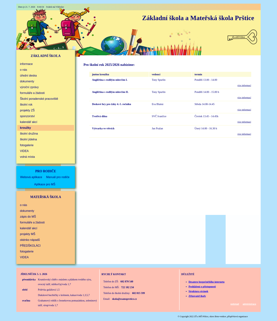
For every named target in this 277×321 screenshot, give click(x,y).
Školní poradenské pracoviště (39, 98)
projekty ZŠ (27, 110)
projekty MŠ (27, 234)
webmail (235, 304)
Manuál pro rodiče (57, 177)
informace (26, 63)
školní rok (26, 104)
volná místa (27, 156)
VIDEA (24, 151)
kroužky (25, 127)
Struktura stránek (198, 291)
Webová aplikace (31, 177)
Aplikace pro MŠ (44, 184)
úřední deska (28, 75)
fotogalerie (27, 145)
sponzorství (27, 116)
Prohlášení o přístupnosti (202, 286)
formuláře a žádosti (32, 92)
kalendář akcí (28, 122)
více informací (244, 85)
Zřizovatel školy (197, 296)
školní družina (29, 133)
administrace (249, 304)
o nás (23, 69)
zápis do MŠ (28, 216)
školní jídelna (28, 139)
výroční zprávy (29, 87)
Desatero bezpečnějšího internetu (207, 282)
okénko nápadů (30, 239)
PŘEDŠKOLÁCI (30, 245)
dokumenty (27, 81)
